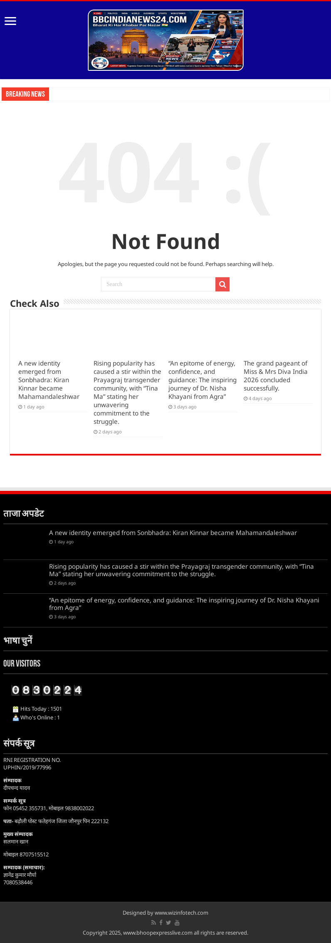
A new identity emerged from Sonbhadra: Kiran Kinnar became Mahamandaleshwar (48, 380)
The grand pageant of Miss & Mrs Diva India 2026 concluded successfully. (276, 375)
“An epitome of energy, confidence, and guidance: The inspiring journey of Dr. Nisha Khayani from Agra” (202, 380)
